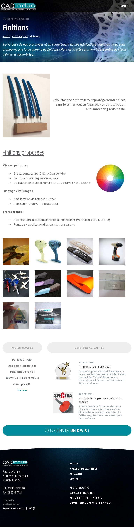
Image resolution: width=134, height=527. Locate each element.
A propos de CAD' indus (83, 468)
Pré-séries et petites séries (86, 498)
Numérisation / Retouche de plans (90, 503)
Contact (75, 479)
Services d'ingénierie (82, 493)
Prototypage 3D (79, 487)
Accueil (74, 463)
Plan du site (8, 500)
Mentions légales (11, 504)
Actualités (76, 474)
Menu (124, 6)
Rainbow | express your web (119, 522)
